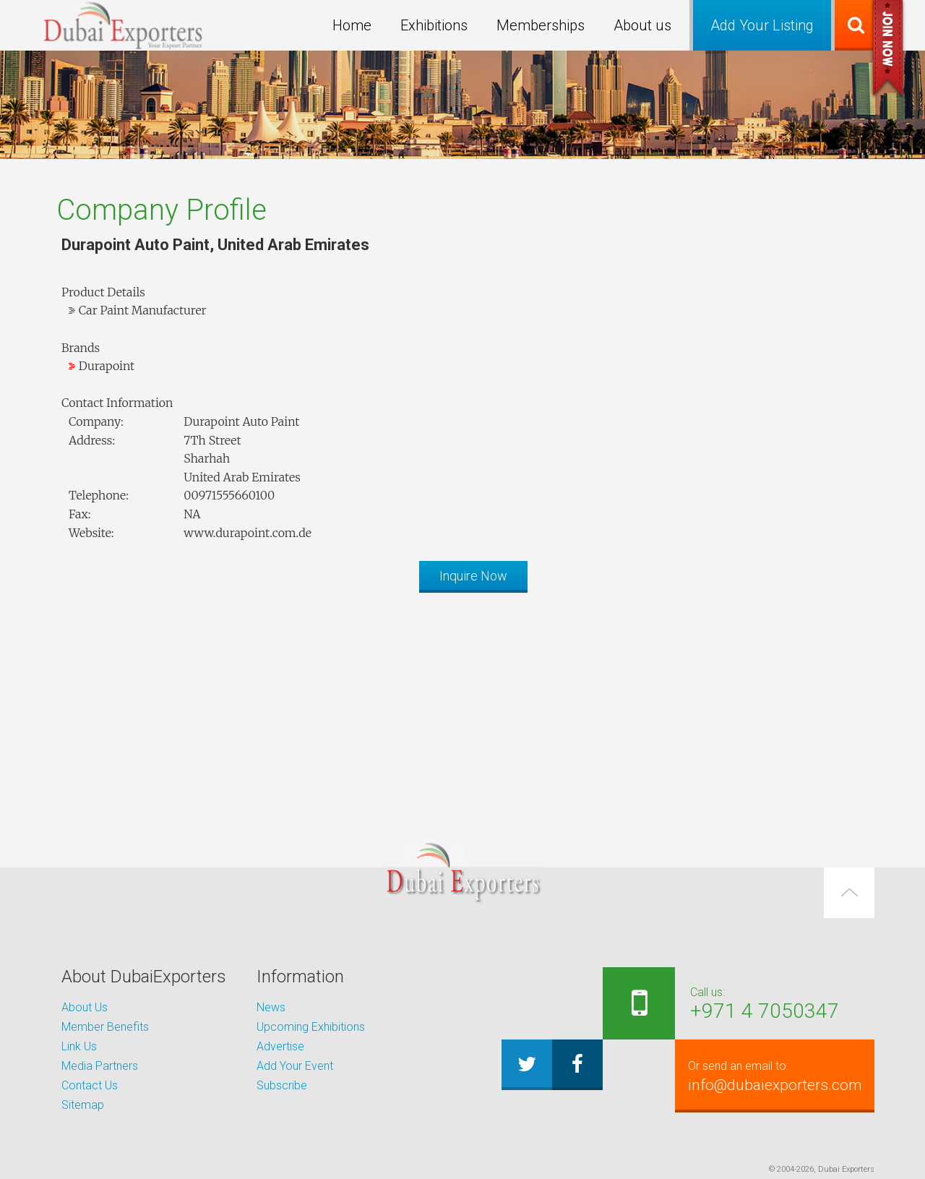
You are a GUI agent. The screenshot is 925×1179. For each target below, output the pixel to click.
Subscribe (282, 1085)
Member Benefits (105, 1027)
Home (351, 25)
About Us (84, 1007)
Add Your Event (295, 1066)
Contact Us (89, 1085)
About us (642, 25)
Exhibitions (434, 25)
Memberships (540, 25)
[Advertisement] (462, 705)
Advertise (280, 1046)
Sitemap (82, 1105)
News (271, 1007)
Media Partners (99, 1066)
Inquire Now (473, 575)
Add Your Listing (762, 25)
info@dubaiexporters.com (770, 1075)
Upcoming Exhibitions (311, 1027)
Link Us (79, 1046)
